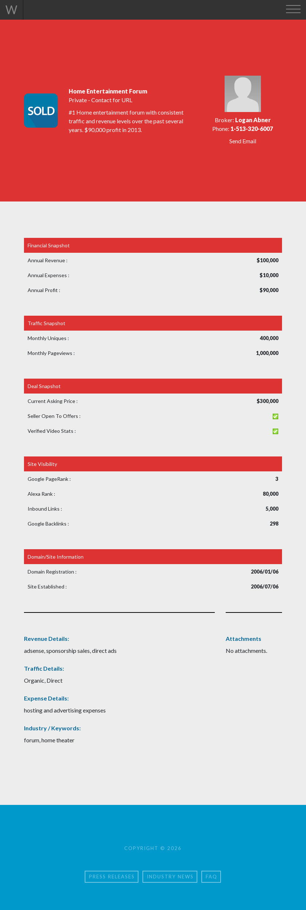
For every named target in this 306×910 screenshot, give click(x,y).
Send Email (242, 140)
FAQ (211, 876)
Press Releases (112, 876)
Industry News (170, 876)
